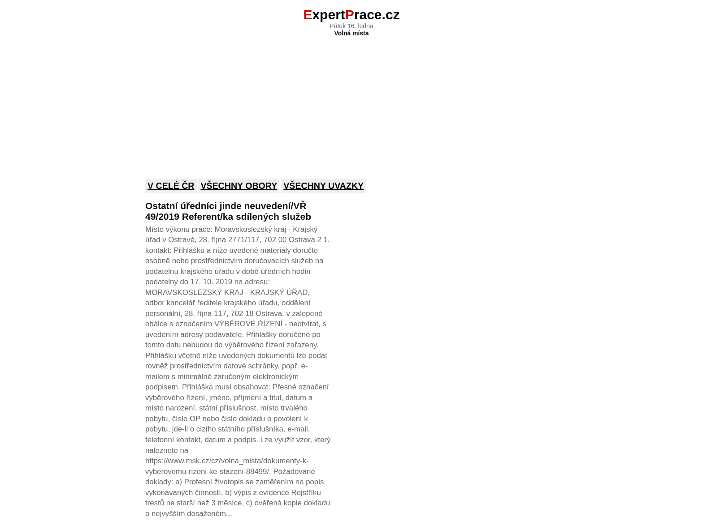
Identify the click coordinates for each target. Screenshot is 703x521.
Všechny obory (238, 186)
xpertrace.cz (351, 14)
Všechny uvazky (323, 186)
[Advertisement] (351, 101)
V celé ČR (171, 186)
